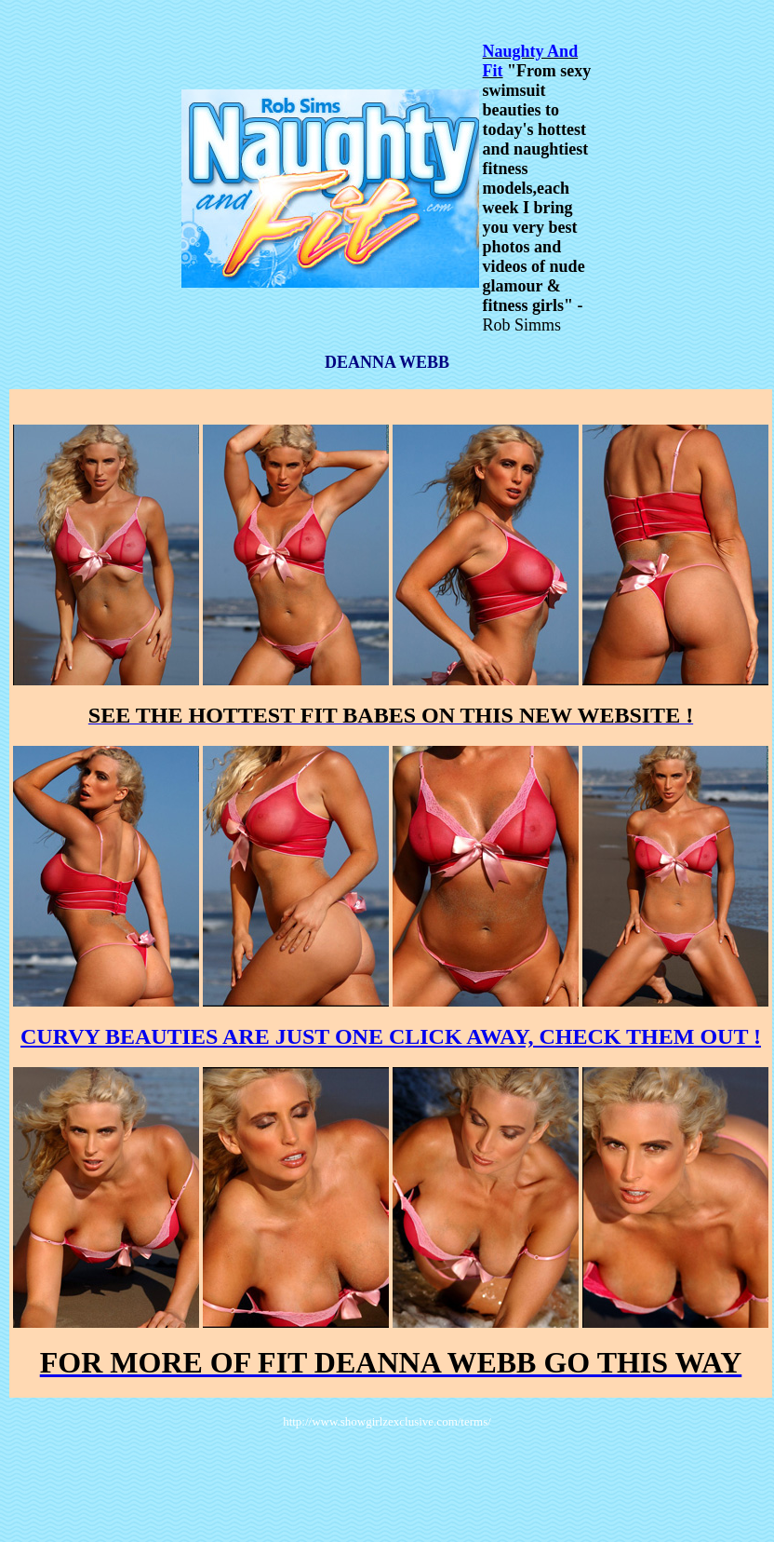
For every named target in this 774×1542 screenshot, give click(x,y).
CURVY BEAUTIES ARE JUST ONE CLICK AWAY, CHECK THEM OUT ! (390, 1036)
